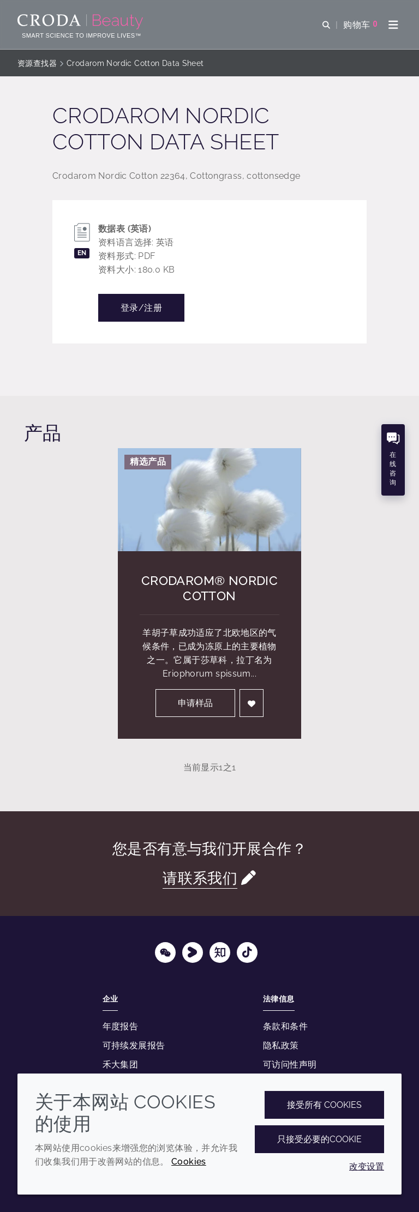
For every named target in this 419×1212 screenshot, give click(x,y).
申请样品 (195, 703)
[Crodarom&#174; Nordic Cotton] (209, 499)
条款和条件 (285, 1026)
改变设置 (366, 1166)
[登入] (252, 703)
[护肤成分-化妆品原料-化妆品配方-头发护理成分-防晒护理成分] (81, 22)
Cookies (188, 1161)
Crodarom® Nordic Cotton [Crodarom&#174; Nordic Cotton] (209, 588)
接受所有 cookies (324, 1105)
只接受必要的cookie (319, 1139)
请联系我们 (200, 878)
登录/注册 (141, 308)
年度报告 (121, 1026)
